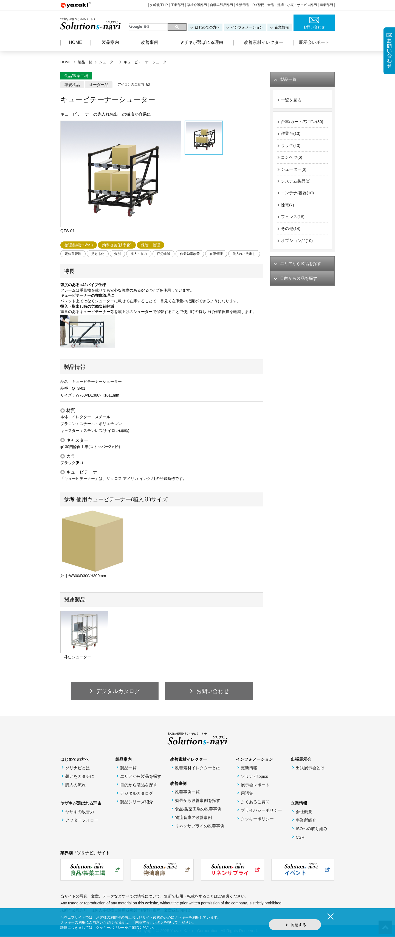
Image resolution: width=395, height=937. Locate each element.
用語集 (247, 793)
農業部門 (326, 5)
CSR (300, 837)
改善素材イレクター (263, 42)
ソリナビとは (77, 768)
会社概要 (304, 812)
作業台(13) (291, 134)
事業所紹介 (306, 820)
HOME (75, 42)
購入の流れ (75, 785)
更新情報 (249, 768)
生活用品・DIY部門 (250, 5)
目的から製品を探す (138, 785)
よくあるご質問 (255, 802)
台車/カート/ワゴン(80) (302, 122)
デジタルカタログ (136, 793)
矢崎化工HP (159, 5)
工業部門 (177, 5)
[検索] (149, 26)
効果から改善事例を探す (197, 801)
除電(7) (287, 206)
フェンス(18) (293, 218)
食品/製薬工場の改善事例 (198, 809)
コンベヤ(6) (291, 158)
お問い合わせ (314, 27)
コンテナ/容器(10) (297, 194)
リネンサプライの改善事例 (199, 826)
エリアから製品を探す (140, 776)
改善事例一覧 (187, 792)
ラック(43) (291, 146)
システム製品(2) (296, 182)
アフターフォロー (81, 820)
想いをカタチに (79, 776)
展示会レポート (314, 42)
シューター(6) (293, 170)
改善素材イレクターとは (197, 768)
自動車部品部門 (221, 5)
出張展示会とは (310, 768)
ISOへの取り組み (312, 829)
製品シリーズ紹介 (136, 802)
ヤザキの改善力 (79, 812)
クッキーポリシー (257, 819)
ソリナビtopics (254, 776)
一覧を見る (291, 100)
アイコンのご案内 (131, 84)
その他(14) (291, 230)
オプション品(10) (297, 242)
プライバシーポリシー (261, 810)
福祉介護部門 (197, 5)
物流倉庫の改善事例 (193, 818)
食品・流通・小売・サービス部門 (292, 5)
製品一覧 (128, 768)
